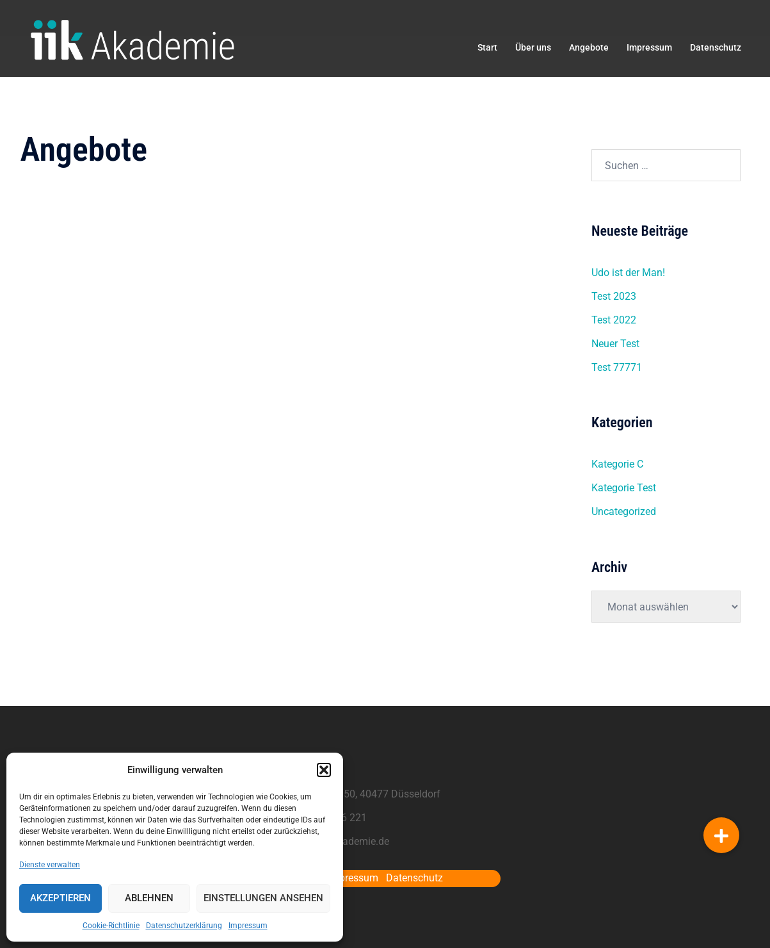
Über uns (533, 47)
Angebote (589, 47)
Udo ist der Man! (628, 272)
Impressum (248, 925)
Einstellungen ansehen (263, 898)
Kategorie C (617, 464)
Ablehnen (149, 898)
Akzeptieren (60, 898)
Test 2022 (613, 320)
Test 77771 (616, 367)
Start (487, 47)
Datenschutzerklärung (184, 925)
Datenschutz (715, 47)
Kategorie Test (623, 488)
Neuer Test (615, 344)
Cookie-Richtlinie (111, 925)
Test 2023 (613, 296)
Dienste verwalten (49, 864)
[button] (323, 770)
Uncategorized (623, 511)
